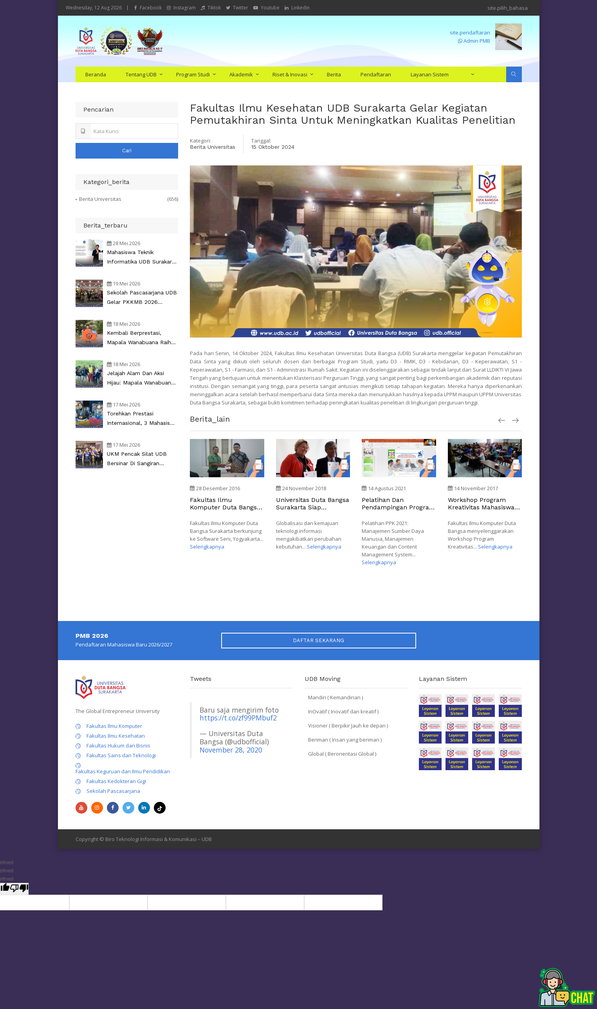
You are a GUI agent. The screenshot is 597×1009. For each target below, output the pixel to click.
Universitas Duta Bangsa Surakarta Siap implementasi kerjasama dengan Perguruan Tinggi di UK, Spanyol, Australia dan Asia (312, 503)
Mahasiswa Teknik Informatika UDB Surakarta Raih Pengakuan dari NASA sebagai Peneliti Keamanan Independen (142, 257)
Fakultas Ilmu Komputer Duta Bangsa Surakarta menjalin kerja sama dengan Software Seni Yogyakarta (225, 503)
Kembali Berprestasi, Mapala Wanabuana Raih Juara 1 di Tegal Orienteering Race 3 (139, 338)
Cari (127, 150)
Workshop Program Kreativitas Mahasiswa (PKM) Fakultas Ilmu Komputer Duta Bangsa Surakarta (483, 503)
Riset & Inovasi (289, 74)
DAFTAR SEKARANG (318, 640)
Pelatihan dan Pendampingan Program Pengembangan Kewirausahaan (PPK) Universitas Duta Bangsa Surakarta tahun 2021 (398, 503)
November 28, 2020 (231, 749)
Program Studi (193, 74)
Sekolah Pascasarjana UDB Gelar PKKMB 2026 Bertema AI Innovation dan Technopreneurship (142, 298)
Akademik (241, 74)
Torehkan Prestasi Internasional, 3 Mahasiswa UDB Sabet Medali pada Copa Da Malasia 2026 (142, 419)
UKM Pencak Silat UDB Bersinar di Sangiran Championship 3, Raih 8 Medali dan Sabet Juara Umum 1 (138, 459)
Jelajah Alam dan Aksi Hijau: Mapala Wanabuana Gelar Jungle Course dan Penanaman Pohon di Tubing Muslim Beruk (140, 378)
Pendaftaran (376, 74)
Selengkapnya (207, 546)
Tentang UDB (141, 74)
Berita (334, 74)
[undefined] (19, 889)
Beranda (95, 74)
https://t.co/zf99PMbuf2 (238, 717)
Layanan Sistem (430, 74)
